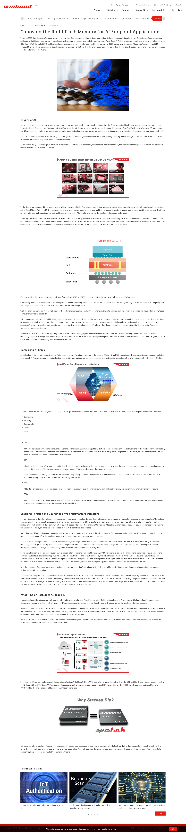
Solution (111, 9)
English (165, 5)
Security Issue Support (40, 18)
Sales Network (125, 18)
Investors (177, 9)
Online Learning (144, 18)
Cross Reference (143, 5)
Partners (110, 18)
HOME (22, 25)
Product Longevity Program (68, 18)
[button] (164, 18)
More (160, 813)
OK (173, 829)
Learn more (112, 829)
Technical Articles (55, 25)
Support (126, 9)
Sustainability (159, 9)
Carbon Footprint (93, 18)
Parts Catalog (122, 5)
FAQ (158, 18)
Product (97, 9)
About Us (141, 9)
